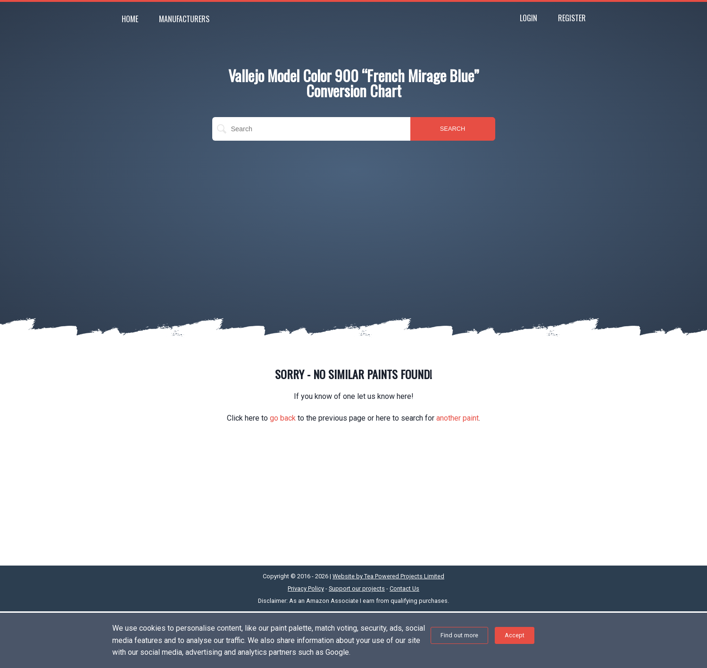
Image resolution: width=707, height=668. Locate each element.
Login (528, 18)
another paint (457, 418)
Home (130, 19)
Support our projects (357, 588)
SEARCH (452, 128)
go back (283, 418)
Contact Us (404, 588)
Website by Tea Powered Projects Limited (388, 576)
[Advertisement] (353, 216)
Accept (514, 635)
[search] (311, 129)
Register (572, 18)
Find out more (459, 635)
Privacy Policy (306, 588)
